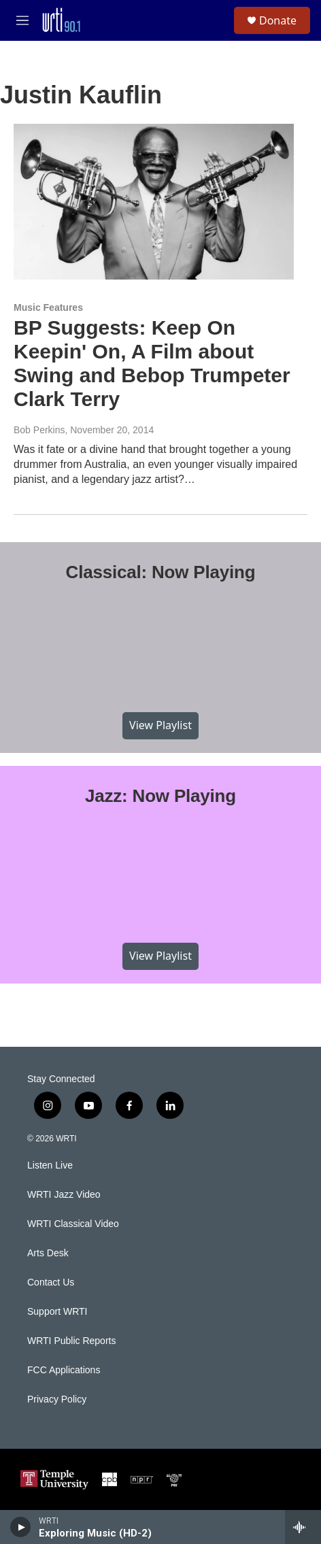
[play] (20, 1527)
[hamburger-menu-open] (22, 20)
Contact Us (50, 1282)
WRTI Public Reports (71, 1341)
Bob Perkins (39, 429)
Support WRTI (57, 1312)
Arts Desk (48, 1253)
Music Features (48, 307)
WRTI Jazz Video (64, 1195)
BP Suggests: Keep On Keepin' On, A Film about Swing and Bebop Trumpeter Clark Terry (152, 362)
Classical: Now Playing (161, 572)
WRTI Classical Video (73, 1224)
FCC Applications (63, 1370)
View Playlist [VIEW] (160, 725)
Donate (278, 20)
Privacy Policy (56, 1399)
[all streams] (303, 1527)
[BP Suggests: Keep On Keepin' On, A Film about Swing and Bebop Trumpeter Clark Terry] (154, 202)
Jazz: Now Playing (160, 796)
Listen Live (50, 1165)
